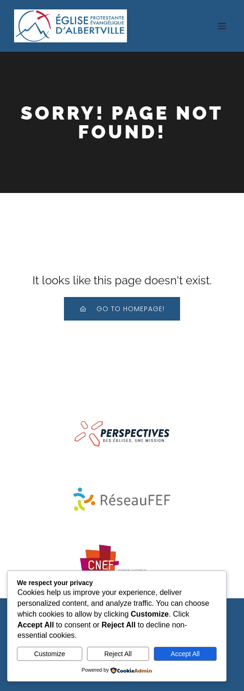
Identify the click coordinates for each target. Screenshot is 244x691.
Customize (49, 654)
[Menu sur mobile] (222, 26)
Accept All (185, 654)
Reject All (118, 654)
